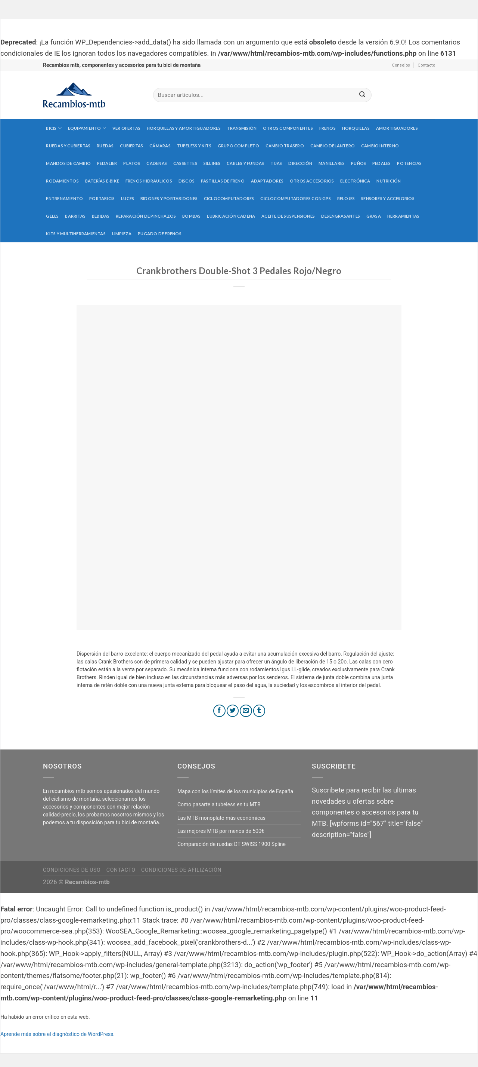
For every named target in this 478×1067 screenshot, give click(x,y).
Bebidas (101, 216)
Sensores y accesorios (388, 198)
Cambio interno (380, 145)
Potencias (409, 163)
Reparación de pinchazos (146, 216)
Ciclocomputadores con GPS (295, 198)
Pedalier (107, 163)
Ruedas (105, 145)
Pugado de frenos (159, 233)
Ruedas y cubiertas (68, 145)
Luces (127, 198)
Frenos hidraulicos (148, 180)
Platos (131, 163)
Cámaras (160, 145)
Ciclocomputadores (229, 198)
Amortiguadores (397, 128)
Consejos (401, 64)
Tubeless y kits (194, 145)
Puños (358, 163)
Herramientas (403, 216)
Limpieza (122, 233)
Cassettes (185, 163)
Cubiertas (131, 145)
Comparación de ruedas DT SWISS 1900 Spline (231, 844)
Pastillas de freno (223, 180)
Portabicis (102, 198)
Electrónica (355, 180)
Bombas (191, 216)
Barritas (75, 216)
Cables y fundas (245, 163)
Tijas (276, 163)
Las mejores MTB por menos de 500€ (220, 831)
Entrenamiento (64, 198)
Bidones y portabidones (169, 198)
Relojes (346, 198)
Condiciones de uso (71, 870)
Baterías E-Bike (102, 180)
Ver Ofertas (126, 128)
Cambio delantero (332, 145)
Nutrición (388, 180)
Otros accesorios (312, 180)
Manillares (332, 163)
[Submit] (362, 95)
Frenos (327, 128)
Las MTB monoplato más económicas (221, 818)
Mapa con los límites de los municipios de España (235, 791)
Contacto (426, 64)
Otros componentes (288, 128)
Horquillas (356, 128)
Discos (187, 180)
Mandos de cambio (68, 163)
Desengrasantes (340, 216)
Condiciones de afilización (181, 870)
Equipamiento (87, 128)
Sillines (212, 163)
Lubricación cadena (231, 216)
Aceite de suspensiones (288, 216)
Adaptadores (267, 180)
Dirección (300, 163)
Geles (52, 216)
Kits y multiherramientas (75, 233)
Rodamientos (62, 180)
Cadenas (156, 163)
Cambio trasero (285, 145)
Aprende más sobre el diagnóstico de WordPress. (57, 1034)
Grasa (373, 216)
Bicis (54, 128)
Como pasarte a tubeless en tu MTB (219, 804)
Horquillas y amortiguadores (184, 128)
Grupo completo (238, 145)
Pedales (381, 163)
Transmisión (242, 128)
